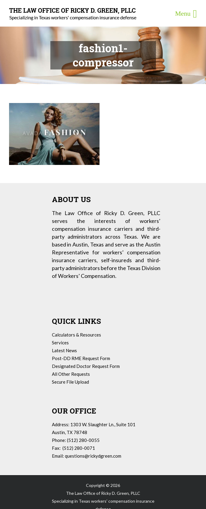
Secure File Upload (70, 382)
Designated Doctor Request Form (86, 366)
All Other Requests (71, 374)
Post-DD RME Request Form (81, 358)
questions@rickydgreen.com (93, 456)
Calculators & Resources (76, 334)
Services (60, 342)
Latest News (64, 350)
